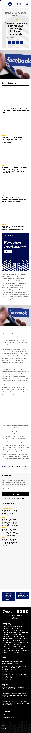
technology (24, 466)
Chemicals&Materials (7, 106)
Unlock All (15, 494)
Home (7, 12)
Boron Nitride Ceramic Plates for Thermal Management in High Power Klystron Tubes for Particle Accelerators (14, 140)
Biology (12, 12)
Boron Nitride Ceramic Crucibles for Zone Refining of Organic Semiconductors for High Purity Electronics (14, 170)
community (10, 466)
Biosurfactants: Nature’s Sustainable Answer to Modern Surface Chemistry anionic (15, 110)
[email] (15, 489)
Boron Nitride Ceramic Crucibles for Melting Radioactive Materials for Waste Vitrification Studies (14, 199)
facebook (17, 466)
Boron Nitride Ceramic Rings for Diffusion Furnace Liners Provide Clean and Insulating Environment (13, 228)
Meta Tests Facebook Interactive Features (8, 597)
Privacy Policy (22, 498)
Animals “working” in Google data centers (23, 597)
